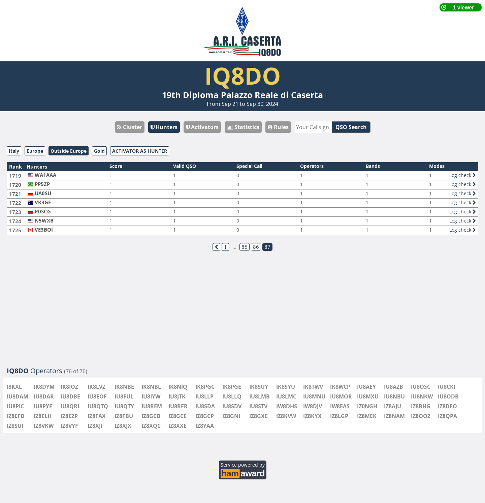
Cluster (129, 127)
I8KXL (14, 386)
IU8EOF (97, 396)
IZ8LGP (339, 416)
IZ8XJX (123, 426)
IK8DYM (44, 386)
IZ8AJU (392, 406)
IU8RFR (178, 406)
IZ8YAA (204, 426)
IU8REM (151, 406)
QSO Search (351, 127)
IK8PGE (231, 386)
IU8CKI (446, 386)
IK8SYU (285, 386)
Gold (99, 151)
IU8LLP (204, 396)
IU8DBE (70, 396)
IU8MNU (314, 396)
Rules (278, 127)
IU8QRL (70, 406)
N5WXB (44, 220)
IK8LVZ (96, 386)
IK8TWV (313, 386)
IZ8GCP (204, 416)
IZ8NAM (394, 416)
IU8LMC (286, 396)
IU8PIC (15, 406)
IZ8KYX (312, 416)
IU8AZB (393, 386)
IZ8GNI (231, 416)
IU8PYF (43, 406)
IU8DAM (17, 396)
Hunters (164, 127)
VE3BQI (44, 229)
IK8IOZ (69, 386)
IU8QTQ (98, 406)
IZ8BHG (420, 406)
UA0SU (43, 193)
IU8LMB (259, 396)
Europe (35, 151)
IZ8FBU (124, 416)
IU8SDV (231, 406)
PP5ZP (42, 184)
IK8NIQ (177, 386)
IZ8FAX (97, 416)
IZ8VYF (69, 426)
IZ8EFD (16, 416)
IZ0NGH (367, 406)
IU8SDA (205, 406)
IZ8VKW (44, 426)
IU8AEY (366, 386)
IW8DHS (286, 406)
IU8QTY (124, 406)
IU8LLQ (231, 396)
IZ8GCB (150, 416)
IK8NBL (151, 386)
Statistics (243, 127)
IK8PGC (205, 386)
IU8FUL (124, 396)
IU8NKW (422, 396)
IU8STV (258, 406)
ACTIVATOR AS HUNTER (139, 151)
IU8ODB (448, 396)
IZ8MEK (367, 416)
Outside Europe (69, 151)
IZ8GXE (258, 416)
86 (256, 246)
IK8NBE (124, 386)
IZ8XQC (151, 426)
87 (267, 246)
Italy (14, 151)
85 (244, 246)
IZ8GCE (177, 416)
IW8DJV (312, 406)
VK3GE (43, 202)
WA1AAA (45, 175)
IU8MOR (341, 396)
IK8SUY (258, 386)
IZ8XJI (95, 426)
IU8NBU (394, 396)
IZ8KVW (286, 416)
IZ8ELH (43, 416)
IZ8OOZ (420, 416)
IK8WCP (340, 386)
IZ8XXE (177, 426)
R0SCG (43, 211)
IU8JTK (177, 396)
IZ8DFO (447, 406)
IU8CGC (420, 386)
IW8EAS (340, 406)
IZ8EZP (69, 416)
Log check (462, 175)
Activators (202, 127)
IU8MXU (368, 396)
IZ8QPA (447, 416)
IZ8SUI (15, 426)
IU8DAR (44, 396)
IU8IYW (150, 396)
